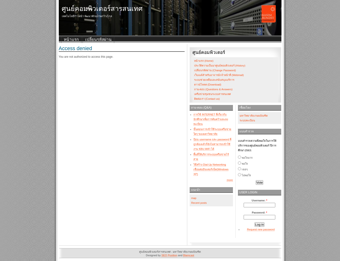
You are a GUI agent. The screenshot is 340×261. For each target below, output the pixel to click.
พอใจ (243, 163)
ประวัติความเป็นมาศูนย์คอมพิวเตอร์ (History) (219, 65)
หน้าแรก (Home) (203, 60)
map (194, 198)
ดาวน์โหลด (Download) (207, 84)
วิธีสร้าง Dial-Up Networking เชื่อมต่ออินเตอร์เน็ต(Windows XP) (210, 169)
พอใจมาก (245, 157)
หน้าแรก (71, 39)
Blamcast (188, 255)
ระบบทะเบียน (247, 120)
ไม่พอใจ (244, 175)
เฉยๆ (243, 169)
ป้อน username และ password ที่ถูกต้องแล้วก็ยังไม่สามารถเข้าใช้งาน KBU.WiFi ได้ (212, 144)
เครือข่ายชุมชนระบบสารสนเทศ (212, 94)
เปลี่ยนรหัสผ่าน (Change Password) (215, 70)
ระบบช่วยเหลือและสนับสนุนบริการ (214, 79)
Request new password (261, 229)
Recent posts (199, 202)
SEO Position (169, 255)
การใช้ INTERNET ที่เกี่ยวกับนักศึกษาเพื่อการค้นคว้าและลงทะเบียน (210, 119)
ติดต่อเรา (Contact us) (207, 98)
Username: (259, 200)
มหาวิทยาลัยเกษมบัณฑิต (254, 115)
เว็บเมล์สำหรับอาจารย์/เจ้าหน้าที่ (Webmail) (219, 75)
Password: (259, 212)
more (230, 180)
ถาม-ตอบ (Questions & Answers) (213, 89)
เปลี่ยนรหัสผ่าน (98, 39)
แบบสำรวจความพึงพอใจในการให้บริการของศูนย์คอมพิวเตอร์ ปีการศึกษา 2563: (257, 145)
